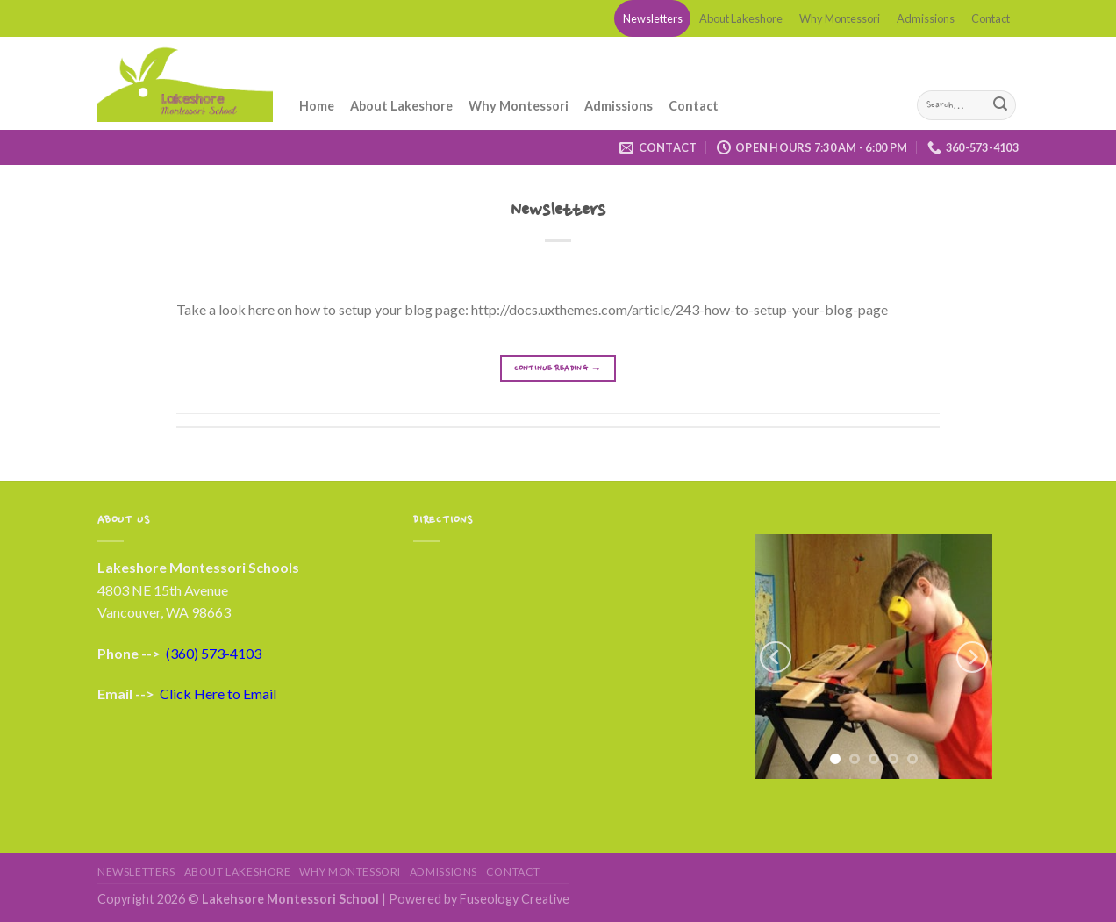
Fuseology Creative (514, 898)
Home (316, 105)
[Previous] (775, 657)
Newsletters (653, 18)
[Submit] (1000, 105)
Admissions (926, 18)
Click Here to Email (218, 693)
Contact (990, 18)
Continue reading (558, 369)
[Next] (972, 657)
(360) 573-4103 (213, 653)
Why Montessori (839, 18)
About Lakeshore (741, 18)
